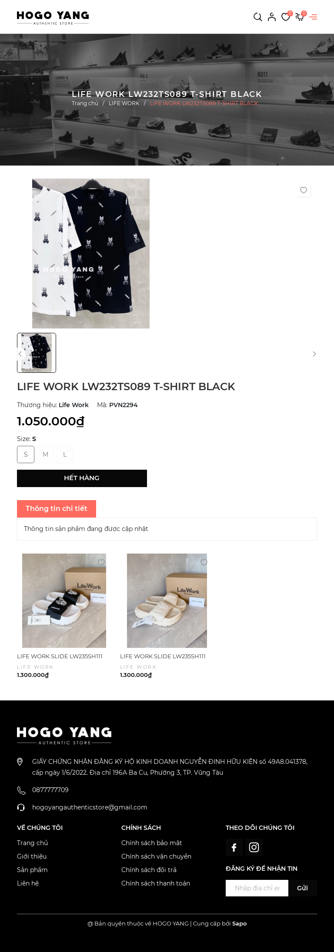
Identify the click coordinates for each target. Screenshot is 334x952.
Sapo (239, 923)
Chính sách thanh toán (155, 883)
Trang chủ (32, 843)
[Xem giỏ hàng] (299, 16)
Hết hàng (82, 478)
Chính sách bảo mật (151, 843)
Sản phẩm (32, 870)
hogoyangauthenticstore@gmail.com (89, 807)
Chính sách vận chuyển (156, 856)
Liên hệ (28, 883)
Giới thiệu (32, 856)
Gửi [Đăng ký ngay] (302, 888)
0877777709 (50, 790)
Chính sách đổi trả (149, 870)
